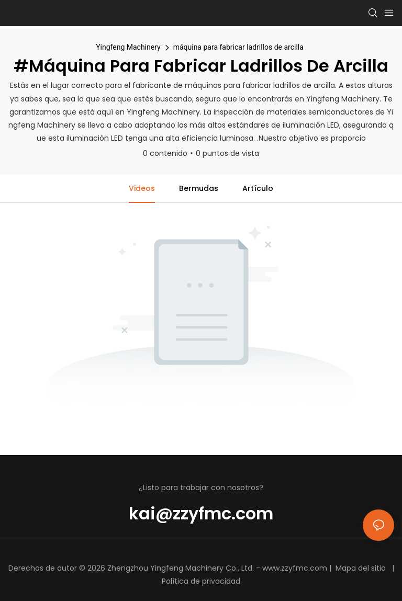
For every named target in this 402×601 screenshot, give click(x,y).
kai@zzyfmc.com (201, 513)
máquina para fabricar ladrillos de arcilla (238, 47)
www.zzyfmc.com (294, 568)
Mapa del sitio (361, 568)
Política (175, 581)
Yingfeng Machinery (128, 47)
